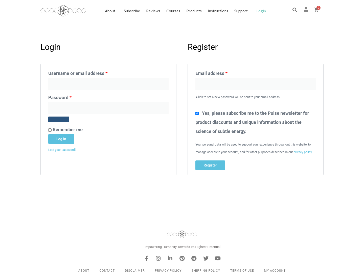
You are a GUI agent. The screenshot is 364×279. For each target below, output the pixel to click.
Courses (173, 11)
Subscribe (132, 11)
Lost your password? (62, 150)
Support (242, 10)
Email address (220, 72)
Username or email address (87, 72)
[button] (294, 10)
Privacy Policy (168, 270)
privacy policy (303, 152)
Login (261, 11)
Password (69, 96)
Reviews (153, 11)
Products (194, 11)
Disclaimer (135, 270)
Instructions (218, 11)
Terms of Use (242, 270)
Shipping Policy (206, 270)
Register (210, 165)
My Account (275, 270)
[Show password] (58, 119)
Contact (107, 270)
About (111, 10)
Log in (61, 139)
